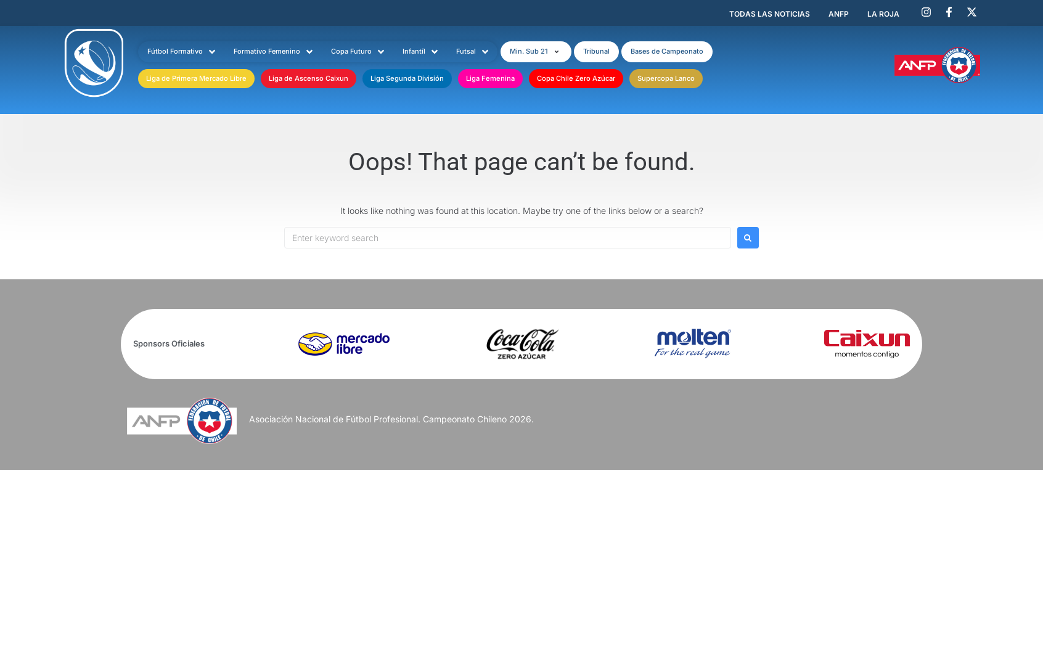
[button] (536, 51)
